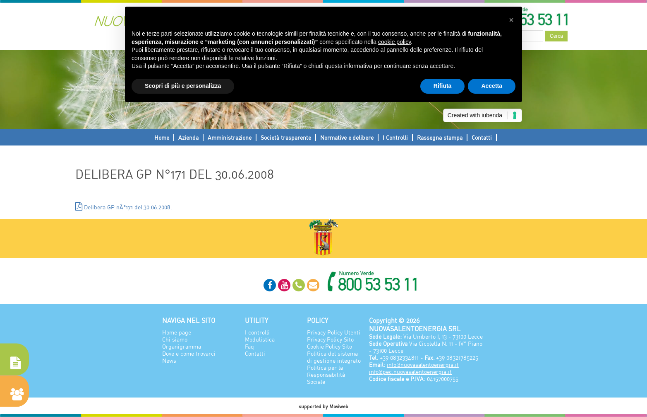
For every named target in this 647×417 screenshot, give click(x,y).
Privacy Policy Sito (330, 339)
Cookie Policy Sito (329, 346)
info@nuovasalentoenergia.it (423, 364)
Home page (176, 332)
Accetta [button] (491, 85)
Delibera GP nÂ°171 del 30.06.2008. (123, 206)
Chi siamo (174, 339)
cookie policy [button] (394, 42)
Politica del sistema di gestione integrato (334, 357)
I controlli (257, 332)
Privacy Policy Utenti (333, 332)
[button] (511, 20)
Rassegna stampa (439, 137)
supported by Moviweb (323, 406)
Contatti (482, 137)
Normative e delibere (347, 137)
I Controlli (395, 137)
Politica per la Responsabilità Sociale (326, 374)
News (169, 360)
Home (161, 137)
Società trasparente (286, 137)
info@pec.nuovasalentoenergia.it (410, 371)
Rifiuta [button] (443, 85)
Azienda (188, 137)
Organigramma (181, 346)
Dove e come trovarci (189, 353)
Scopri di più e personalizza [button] (183, 85)
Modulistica (260, 339)
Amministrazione (230, 137)
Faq (249, 346)
